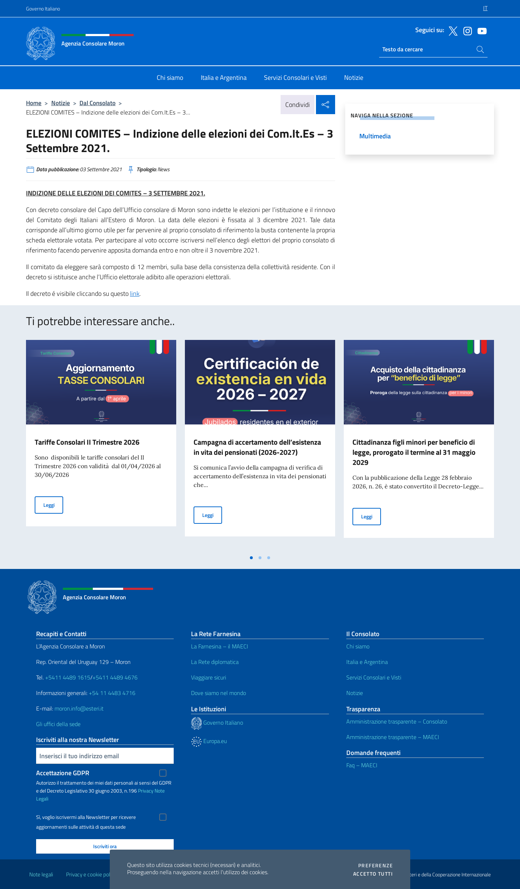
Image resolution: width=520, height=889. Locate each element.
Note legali (41, 874)
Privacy (145, 790)
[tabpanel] (101, 445)
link (134, 293)
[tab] (251, 557)
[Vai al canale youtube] (480, 30)
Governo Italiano (43, 8)
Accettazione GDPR (62, 773)
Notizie (60, 102)
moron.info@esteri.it (79, 708)
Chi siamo (357, 646)
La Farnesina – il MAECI (219, 646)
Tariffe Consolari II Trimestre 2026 (87, 442)
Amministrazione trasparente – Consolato (396, 721)
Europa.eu (209, 741)
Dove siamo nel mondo (218, 693)
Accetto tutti (373, 873)
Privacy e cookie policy (91, 874)
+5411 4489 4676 (115, 677)
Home (34, 102)
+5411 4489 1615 (67, 677)
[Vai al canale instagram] (466, 30)
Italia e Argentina (367, 661)
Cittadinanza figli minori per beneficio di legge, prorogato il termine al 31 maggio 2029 (414, 452)
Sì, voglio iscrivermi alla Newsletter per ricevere (86, 817)
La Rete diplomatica (215, 661)
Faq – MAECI (361, 765)
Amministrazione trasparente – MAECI (392, 737)
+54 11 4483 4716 (112, 693)
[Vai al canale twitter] (451, 30)
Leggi (53, 504)
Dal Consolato (97, 102)
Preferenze (375, 865)
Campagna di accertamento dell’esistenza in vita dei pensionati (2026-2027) (257, 447)
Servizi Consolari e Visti (373, 677)
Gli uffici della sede (58, 724)
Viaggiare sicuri (208, 677)
